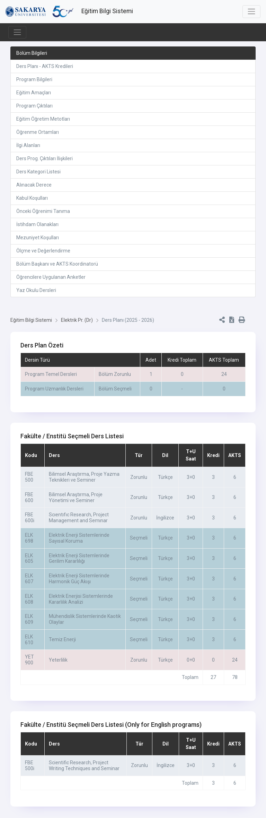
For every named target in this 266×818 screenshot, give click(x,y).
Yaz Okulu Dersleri (36, 290)
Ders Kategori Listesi (38, 171)
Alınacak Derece (34, 185)
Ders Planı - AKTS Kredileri (44, 66)
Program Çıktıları (34, 106)
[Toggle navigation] (251, 11)
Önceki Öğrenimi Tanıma (43, 211)
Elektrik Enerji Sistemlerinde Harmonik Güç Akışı (79, 578)
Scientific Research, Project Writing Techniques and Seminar (84, 765)
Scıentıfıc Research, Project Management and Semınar (79, 517)
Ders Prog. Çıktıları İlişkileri (44, 158)
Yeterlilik (58, 660)
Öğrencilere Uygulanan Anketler (51, 277)
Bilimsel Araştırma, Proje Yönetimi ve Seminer (76, 497)
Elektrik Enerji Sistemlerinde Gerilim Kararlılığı (79, 558)
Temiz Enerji (62, 639)
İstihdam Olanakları (37, 224)
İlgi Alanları (28, 145)
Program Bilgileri (34, 79)
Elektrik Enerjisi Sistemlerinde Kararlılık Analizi (81, 599)
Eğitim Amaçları (33, 92)
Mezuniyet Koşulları (37, 237)
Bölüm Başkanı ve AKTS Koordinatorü (57, 264)
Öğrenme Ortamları (37, 132)
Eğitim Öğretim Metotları (43, 119)
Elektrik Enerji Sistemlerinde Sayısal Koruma (79, 538)
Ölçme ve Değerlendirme (43, 250)
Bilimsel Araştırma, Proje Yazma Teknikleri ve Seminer (84, 477)
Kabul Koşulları (32, 198)
